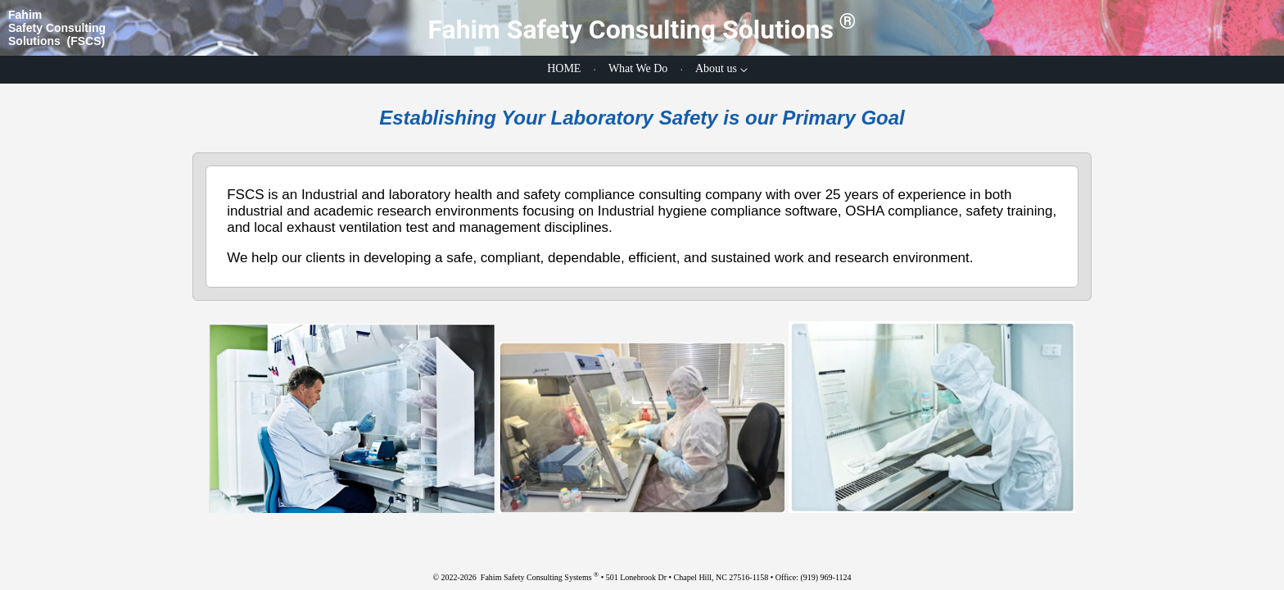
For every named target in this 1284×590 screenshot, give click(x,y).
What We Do (637, 68)
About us (716, 68)
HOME (564, 68)
